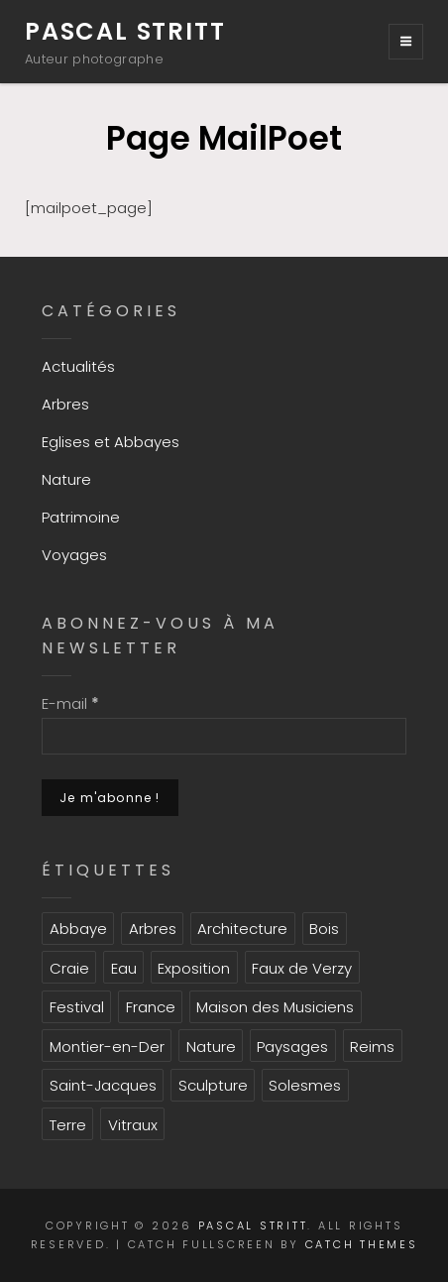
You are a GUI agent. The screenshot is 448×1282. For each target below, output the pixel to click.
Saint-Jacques (103, 1085)
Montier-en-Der (107, 1046)
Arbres (65, 404)
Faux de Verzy (302, 968)
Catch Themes (361, 1244)
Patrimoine (81, 517)
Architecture (242, 928)
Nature (66, 479)
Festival (77, 1006)
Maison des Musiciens (275, 1006)
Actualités (78, 366)
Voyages (74, 554)
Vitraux (133, 1124)
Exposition (194, 968)
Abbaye (78, 928)
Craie (69, 968)
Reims (372, 1046)
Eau (124, 968)
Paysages (292, 1046)
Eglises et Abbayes (110, 441)
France (150, 1006)
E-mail (70, 703)
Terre (68, 1124)
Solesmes (305, 1085)
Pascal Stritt (125, 31)
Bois (324, 928)
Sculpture (213, 1085)
